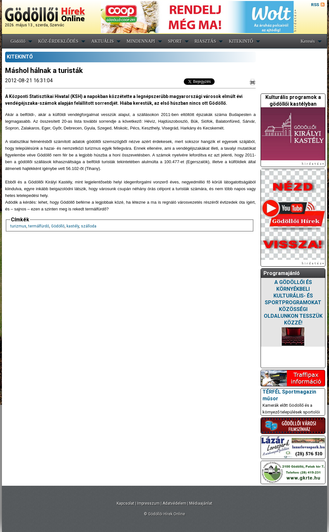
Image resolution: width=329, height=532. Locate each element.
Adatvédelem (174, 503)
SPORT (175, 41)
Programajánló (281, 273)
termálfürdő (38, 226)
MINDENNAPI (141, 41)
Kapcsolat (125, 503)
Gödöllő (18, 41)
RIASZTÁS (205, 41)
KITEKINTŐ (241, 41)
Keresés (308, 41)
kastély (73, 226)
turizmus (18, 226)
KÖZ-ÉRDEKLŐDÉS (58, 41)
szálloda (88, 226)
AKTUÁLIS (102, 41)
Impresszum (148, 503)
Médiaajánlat (200, 503)
